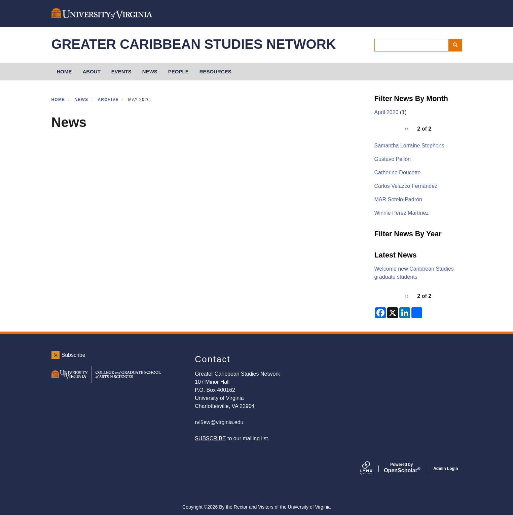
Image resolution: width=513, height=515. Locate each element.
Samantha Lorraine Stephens (409, 145)
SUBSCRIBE (210, 438)
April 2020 (386, 112)
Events (121, 71)
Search (457, 45)
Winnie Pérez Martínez (401, 213)
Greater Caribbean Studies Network (193, 44)
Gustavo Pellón (392, 159)
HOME (64, 71)
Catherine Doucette (397, 172)
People (178, 71)
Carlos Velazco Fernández (406, 186)
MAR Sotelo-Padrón (398, 199)
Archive (108, 99)
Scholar (401, 467)
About (92, 71)
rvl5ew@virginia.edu (219, 422)
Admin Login (445, 468)
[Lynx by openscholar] (372, 468)
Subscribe (73, 355)
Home (58, 99)
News (149, 71)
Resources (215, 71)
